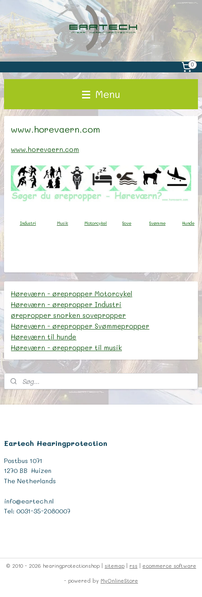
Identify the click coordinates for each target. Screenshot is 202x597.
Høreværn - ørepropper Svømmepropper (80, 325)
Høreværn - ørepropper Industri (66, 304)
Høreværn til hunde (43, 336)
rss (133, 565)
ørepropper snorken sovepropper (68, 315)
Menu (101, 94)
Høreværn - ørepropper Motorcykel (71, 293)
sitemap (114, 565)
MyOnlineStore (119, 580)
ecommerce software (169, 565)
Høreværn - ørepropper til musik (66, 347)
